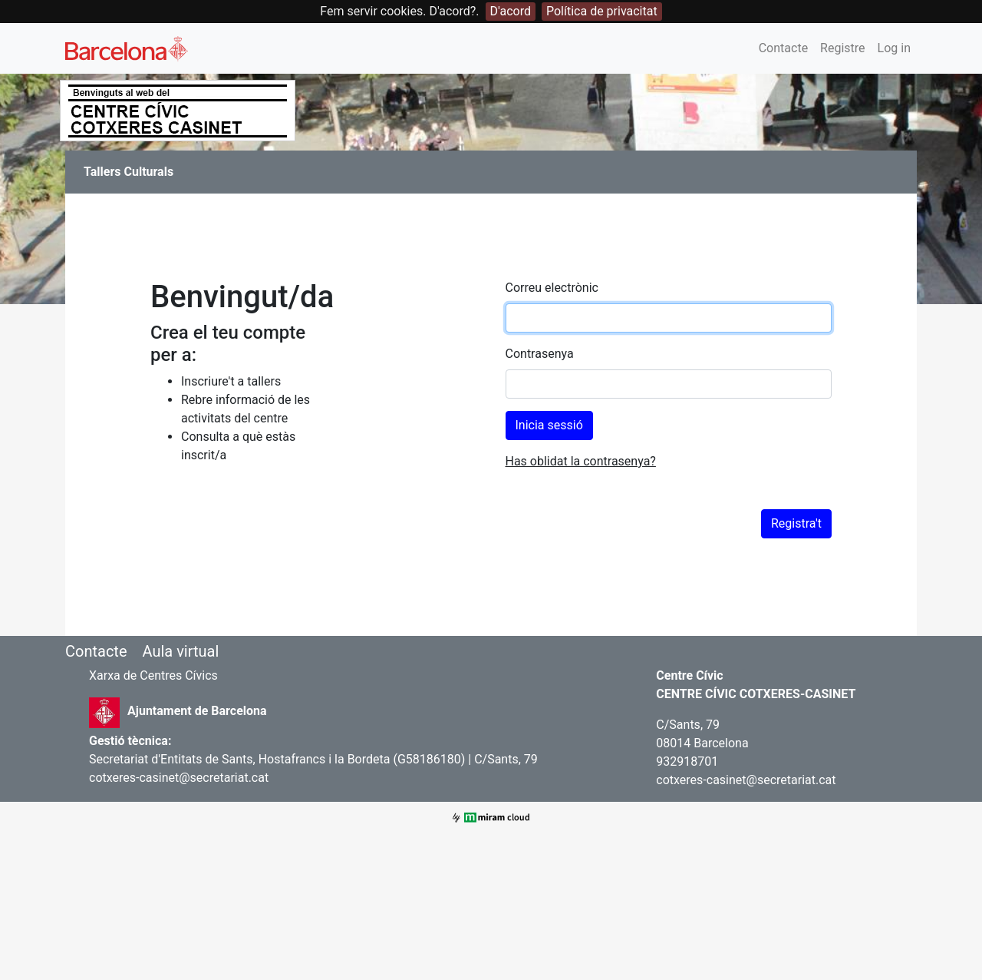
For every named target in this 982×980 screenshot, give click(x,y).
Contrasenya (540, 353)
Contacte (783, 48)
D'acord (510, 11)
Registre (842, 48)
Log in (894, 48)
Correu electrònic (552, 287)
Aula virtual (180, 651)
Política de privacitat (601, 11)
